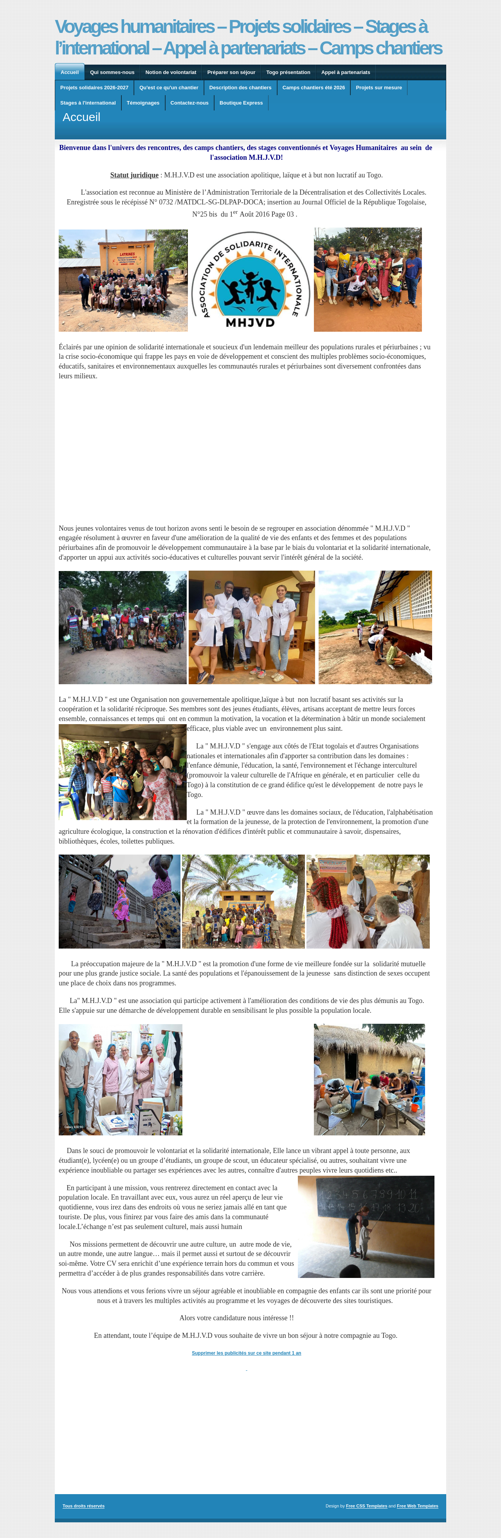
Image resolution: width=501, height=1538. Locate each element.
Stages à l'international (88, 103)
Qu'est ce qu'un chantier (168, 87)
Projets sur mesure (379, 87)
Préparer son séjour (231, 72)
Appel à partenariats (345, 72)
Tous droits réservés (84, 1506)
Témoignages (143, 103)
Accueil (70, 72)
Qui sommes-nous (112, 72)
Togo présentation (288, 72)
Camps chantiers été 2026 (314, 87)
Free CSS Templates (366, 1506)
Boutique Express (241, 103)
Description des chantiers (240, 87)
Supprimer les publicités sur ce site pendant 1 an (246, 1353)
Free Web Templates (417, 1506)
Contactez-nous (190, 103)
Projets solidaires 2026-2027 (94, 87)
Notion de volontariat (171, 72)
